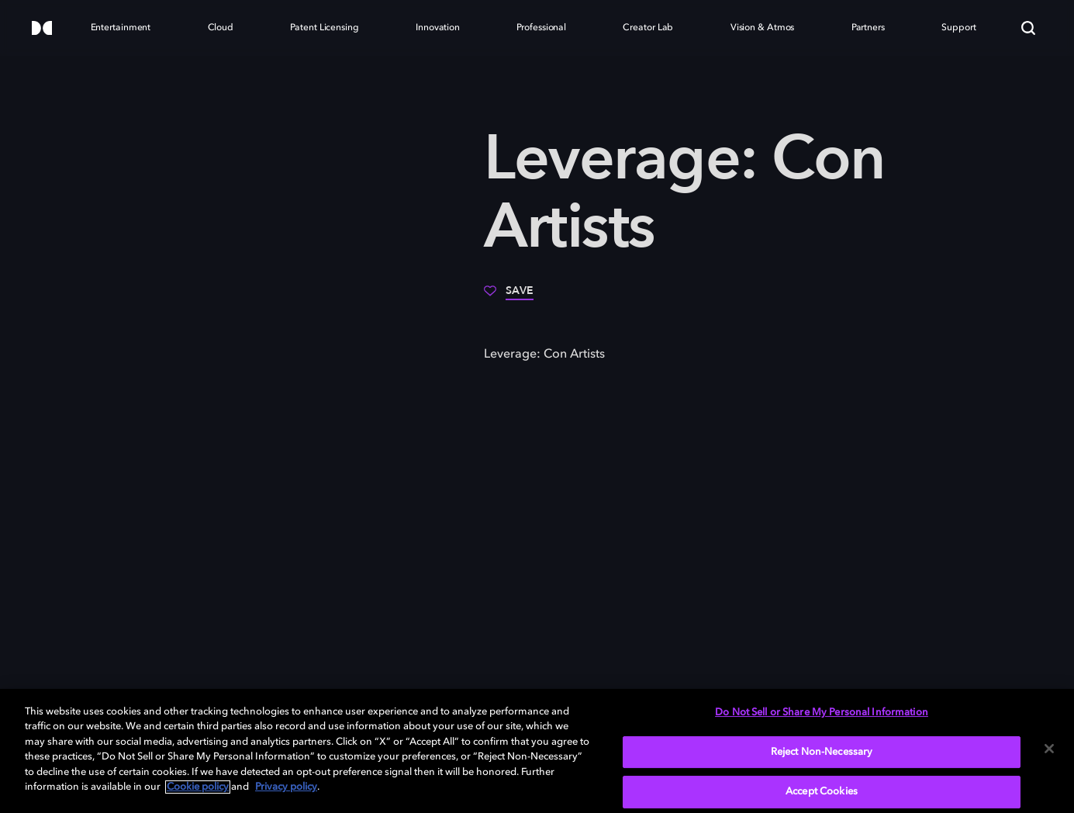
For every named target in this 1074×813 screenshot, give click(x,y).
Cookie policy (198, 787)
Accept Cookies (822, 792)
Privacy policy (286, 787)
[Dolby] (42, 29)
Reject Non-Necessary (822, 752)
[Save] (509, 296)
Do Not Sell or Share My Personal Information (821, 712)
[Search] (1028, 28)
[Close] (1049, 749)
